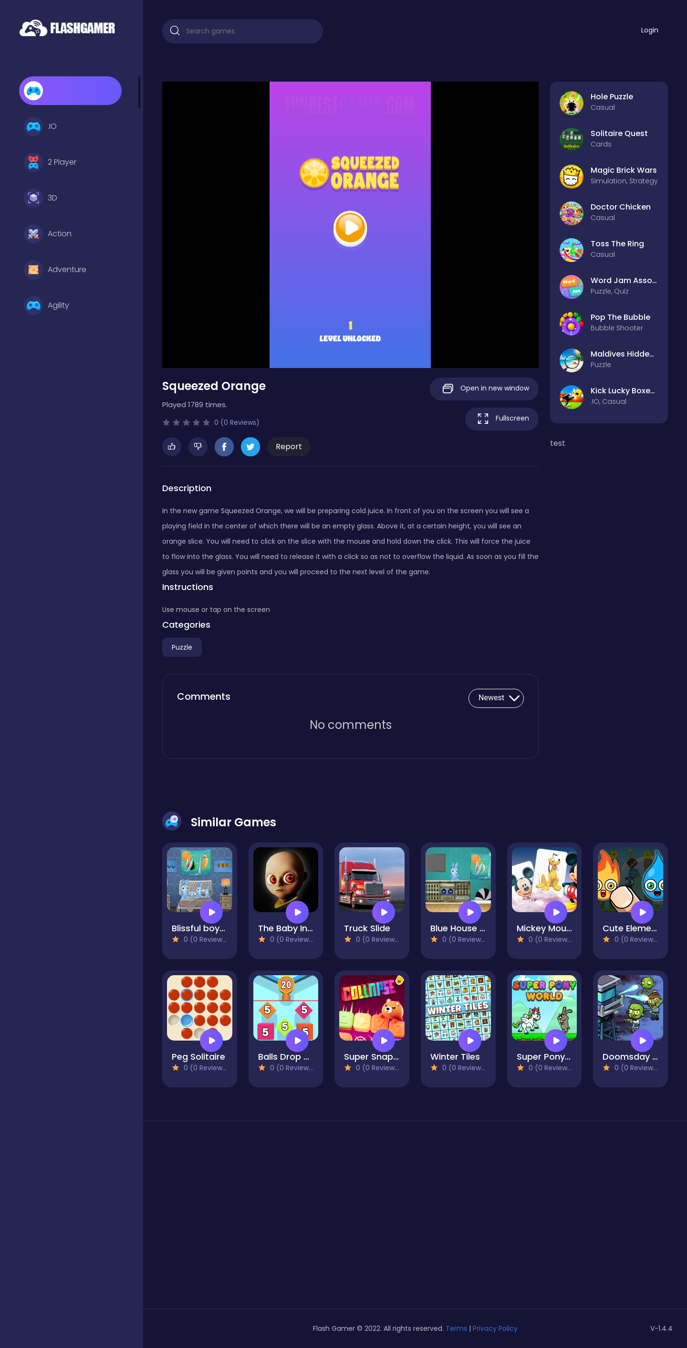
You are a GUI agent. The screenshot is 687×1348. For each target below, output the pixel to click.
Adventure (55, 269)
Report (289, 446)
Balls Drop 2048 (291, 1057)
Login (649, 30)
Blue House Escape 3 (474, 928)
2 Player (50, 162)
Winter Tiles (455, 1057)
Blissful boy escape (213, 928)
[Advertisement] (242, 1218)
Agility (46, 305)
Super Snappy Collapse (394, 1057)
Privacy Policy (495, 1328)
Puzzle (182, 647)
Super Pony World (555, 1057)
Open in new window (484, 388)
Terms (456, 1328)
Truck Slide (367, 928)
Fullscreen (502, 419)
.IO (40, 126)
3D (40, 198)
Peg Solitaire (198, 1057)
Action (48, 233)
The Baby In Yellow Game (312, 928)
